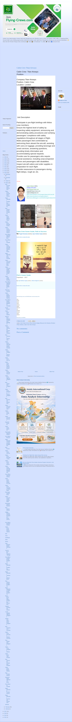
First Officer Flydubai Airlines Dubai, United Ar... (7, 285)
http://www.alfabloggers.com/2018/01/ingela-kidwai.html (41, 198)
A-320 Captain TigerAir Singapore (7, 614)
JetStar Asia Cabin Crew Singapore (7, 621)
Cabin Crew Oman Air (7, 412)
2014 (5, 715)
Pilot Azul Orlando (7, 290)
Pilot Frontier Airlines (7, 674)
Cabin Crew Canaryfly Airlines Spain (7, 488)
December (7, 174)
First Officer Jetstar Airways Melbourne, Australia (7, 302)
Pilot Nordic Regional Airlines (7, 433)
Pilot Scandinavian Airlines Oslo (7, 187)
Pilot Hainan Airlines (7, 509)
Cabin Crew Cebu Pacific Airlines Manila (7, 365)
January (7, 708)
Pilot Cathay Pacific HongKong (7, 211)
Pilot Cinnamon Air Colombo (7, 628)
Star (6, 533)
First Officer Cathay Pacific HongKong (7, 559)
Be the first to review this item (23, 237)
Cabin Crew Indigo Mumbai (7, 278)
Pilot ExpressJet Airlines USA (7, 401)
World (6, 541)
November (7, 177)
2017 (5, 711)
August (7, 180)
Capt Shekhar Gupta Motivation (7, 546)
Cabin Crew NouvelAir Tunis (7, 457)
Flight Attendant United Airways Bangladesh (7, 442)
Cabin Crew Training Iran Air (7, 372)
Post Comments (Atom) (39, 376)
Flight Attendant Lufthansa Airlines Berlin (7, 575)
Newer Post (20, 371)
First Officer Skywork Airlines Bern (7, 236)
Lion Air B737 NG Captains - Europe (7, 553)
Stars (6, 539)
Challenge (7, 537)
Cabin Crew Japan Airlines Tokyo (7, 218)
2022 (5, 164)
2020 (5, 168)
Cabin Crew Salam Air (7, 428)
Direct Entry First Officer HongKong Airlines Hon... (7, 600)
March (7, 182)
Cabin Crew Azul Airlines (7, 312)
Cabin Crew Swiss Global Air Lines (7, 481)
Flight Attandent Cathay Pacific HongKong (7, 590)
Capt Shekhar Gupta (22, 280)
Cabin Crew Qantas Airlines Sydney (7, 295)
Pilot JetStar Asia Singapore (7, 385)
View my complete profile (63, 102)
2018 (5, 172)
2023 (5, 163)
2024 (5, 161)
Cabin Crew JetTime (7, 452)
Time (6, 535)
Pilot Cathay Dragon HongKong (7, 583)
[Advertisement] (31, 54)
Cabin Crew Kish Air (7, 359)
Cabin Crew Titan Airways (30, 324)
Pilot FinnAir (7, 448)
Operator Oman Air (7, 423)
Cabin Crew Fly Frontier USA (7, 407)
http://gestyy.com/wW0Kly (21, 317)
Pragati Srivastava (23, 233)
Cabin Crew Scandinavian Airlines (7, 194)
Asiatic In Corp (63, 100)
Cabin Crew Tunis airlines (7, 462)
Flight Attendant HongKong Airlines (7, 566)
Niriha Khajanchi (35, 280)
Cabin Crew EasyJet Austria (7, 223)
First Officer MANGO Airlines (7, 523)
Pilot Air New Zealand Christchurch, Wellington (7, 320)
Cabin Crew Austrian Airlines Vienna (7, 230)
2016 (5, 713)
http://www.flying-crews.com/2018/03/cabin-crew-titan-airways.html (28, 296)
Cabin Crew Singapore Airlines (7, 649)
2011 (5, 717)
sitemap (7, 704)
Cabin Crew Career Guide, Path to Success (32, 231)
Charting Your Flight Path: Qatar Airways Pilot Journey (35, 455)
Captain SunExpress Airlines (7, 608)
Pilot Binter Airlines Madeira (7, 504)
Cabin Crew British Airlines (7, 669)
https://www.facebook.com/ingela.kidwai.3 (37, 196)
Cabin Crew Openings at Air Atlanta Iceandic (7, 344)
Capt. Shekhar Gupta (38, 233)
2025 (5, 159)
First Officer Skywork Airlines (7, 475)
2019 (5, 170)
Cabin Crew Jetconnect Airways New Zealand (7, 329)
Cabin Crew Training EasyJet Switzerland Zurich (7, 248)
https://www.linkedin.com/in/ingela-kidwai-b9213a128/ (40, 194)
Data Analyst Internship (23, 380)
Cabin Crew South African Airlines (7, 529)
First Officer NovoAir (7, 437)
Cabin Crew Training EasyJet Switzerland (7, 469)
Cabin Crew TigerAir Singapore (7, 378)
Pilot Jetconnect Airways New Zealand (7, 662)
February (7, 707)
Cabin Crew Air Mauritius (7, 418)
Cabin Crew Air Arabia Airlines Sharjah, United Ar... (7, 271)
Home (36, 371)
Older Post (51, 371)
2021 (5, 166)
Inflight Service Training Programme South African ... (7, 516)
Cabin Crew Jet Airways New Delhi (7, 263)
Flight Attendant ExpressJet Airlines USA (7, 699)
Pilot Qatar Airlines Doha (7, 493)
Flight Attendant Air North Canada (7, 256)
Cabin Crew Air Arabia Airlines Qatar (7, 499)
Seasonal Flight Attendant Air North (7, 680)
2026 (5, 157)
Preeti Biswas (7, 308)
